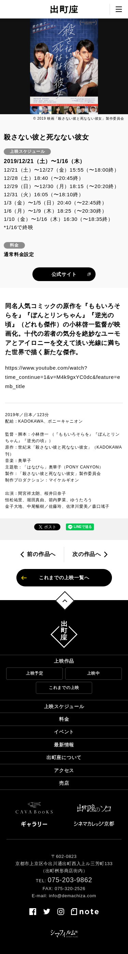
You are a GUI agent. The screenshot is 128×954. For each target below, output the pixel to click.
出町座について (64, 757)
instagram (61, 911)
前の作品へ (41, 554)
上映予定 (34, 673)
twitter (47, 911)
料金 (64, 719)
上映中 (93, 673)
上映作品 (64, 661)
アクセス (64, 770)
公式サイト (64, 274)
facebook (33, 911)
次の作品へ (86, 554)
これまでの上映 (64, 687)
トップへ (64, 600)
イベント (64, 731)
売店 (64, 783)
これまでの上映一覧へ (64, 577)
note (85, 911)
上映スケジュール (64, 706)
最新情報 (64, 744)
